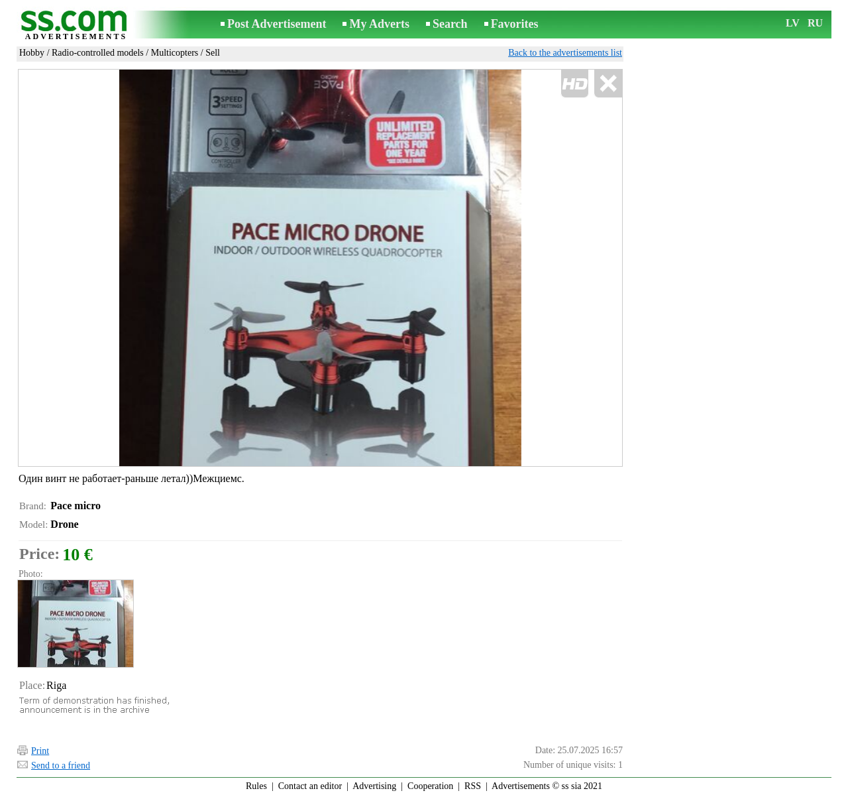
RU (815, 23)
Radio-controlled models (98, 53)
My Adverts (379, 24)
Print (40, 751)
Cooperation (430, 786)
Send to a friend (60, 765)
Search (450, 24)
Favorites (515, 24)
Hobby (31, 53)
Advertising (374, 786)
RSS (472, 786)
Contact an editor (310, 786)
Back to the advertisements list (565, 53)
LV (793, 23)
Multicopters (175, 53)
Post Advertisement (276, 24)
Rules (256, 786)
